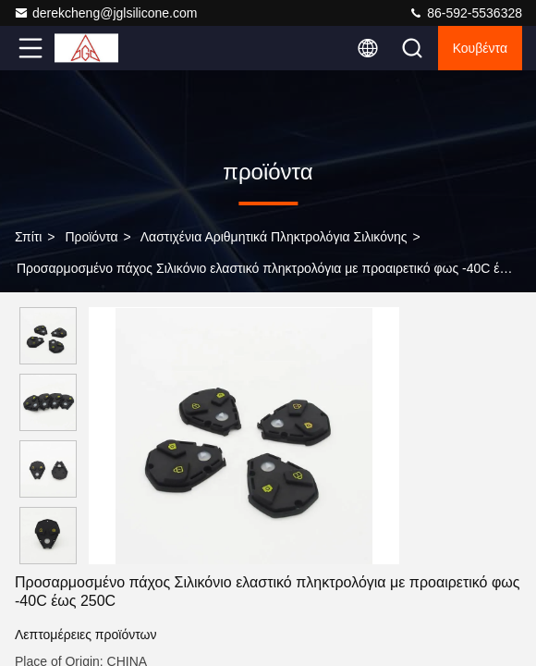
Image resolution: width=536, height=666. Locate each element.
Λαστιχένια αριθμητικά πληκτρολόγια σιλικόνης (274, 236)
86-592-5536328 (465, 13)
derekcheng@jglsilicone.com (105, 13)
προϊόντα (91, 236)
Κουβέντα (480, 48)
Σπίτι (28, 236)
